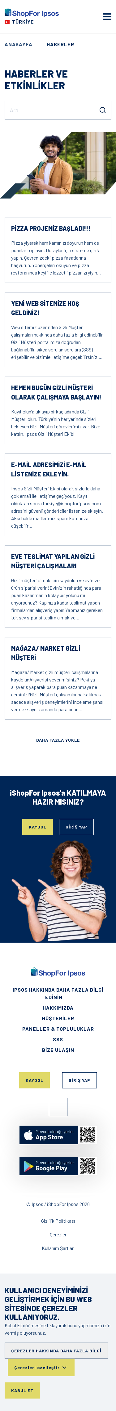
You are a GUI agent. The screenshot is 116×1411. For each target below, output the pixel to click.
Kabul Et (22, 1390)
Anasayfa (18, 44)
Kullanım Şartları (58, 1248)
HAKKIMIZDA (58, 1008)
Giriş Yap (76, 826)
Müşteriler (58, 1018)
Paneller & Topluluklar (58, 1029)
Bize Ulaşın (58, 1050)
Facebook (58, 1107)
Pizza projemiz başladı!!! (50, 228)
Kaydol (37, 826)
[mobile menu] (107, 16)
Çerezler (58, 1234)
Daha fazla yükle (58, 740)
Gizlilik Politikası (58, 1221)
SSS (58, 1039)
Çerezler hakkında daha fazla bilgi (56, 1350)
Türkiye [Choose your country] (23, 22)
